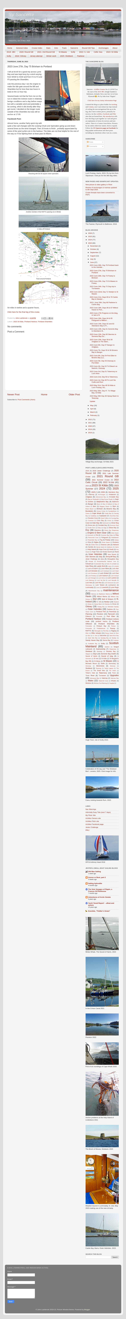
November (94, 246)
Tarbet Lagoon (108, 668)
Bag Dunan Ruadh (107, 499)
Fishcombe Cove (93, 537)
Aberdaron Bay (113, 492)
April (92, 409)
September (94, 252)
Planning (89, 614)
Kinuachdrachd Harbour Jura (106, 561)
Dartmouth (105, 523)
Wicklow (88, 683)
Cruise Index (37, 48)
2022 (90, 419)
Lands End (101, 566)
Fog (101, 540)
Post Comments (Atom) (26, 400)
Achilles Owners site (93, 818)
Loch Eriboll (104, 573)
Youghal (111, 683)
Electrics (97, 530)
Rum (117, 633)
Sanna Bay (106, 640)
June (92, 262)
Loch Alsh (115, 568)
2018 (90, 433)
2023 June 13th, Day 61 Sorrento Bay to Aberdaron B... (104, 330)
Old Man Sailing (94, 871)
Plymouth (111, 614)
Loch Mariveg (90, 580)
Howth (111, 549)
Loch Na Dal (101, 580)
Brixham (100, 509)
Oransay (107, 604)
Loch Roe (98, 583)
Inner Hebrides (95, 554)
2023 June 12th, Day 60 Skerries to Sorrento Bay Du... (103, 335)
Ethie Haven (115, 533)
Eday (99, 527)
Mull (95, 599)
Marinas (93, 594)
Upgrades (114, 675)
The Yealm (112, 670)
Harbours (109, 547)
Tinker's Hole (90, 673)
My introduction (108, 116)
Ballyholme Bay (103, 502)
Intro (56, 48)
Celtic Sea (98, 52)
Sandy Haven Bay (92, 640)
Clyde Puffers (105, 518)
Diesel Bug (115, 523)
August (93, 256)
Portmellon (89, 626)
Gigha (96, 542)
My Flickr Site (91, 815)
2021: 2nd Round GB (46, 52)
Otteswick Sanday (113, 606)
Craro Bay (100, 520)
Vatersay (105, 678)
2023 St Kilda (18, 322)
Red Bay (105, 631)
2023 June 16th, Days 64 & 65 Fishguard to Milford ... (101, 319)
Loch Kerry (101, 578)
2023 (90, 243)
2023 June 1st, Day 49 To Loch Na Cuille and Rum (103, 381)
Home (9, 48)
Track (64, 48)
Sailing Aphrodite (95, 883)
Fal (97, 535)
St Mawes (63, 52)
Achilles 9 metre (99, 89)
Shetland (89, 651)
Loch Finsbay (92, 575)
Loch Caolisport (104, 571)
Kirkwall (88, 564)
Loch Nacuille (112, 580)
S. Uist (95, 635)
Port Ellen (111, 616)
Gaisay (116, 540)
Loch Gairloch (103, 576)
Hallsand (116, 545)
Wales (90, 680)
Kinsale (91, 561)
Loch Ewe (115, 573)
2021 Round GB (108, 476)
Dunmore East (114, 525)
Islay (100, 557)
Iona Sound (112, 554)
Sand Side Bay (92, 638)
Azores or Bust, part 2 (97, 877)
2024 (90, 240)
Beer (94, 506)
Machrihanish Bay (94, 590)
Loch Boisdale (92, 571)
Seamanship (100, 649)
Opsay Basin (98, 604)
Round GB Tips (88, 48)
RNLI (87, 633)
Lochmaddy (89, 587)
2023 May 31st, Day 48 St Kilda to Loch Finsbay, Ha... (102, 386)
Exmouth (90, 535)
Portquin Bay (101, 626)
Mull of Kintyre (107, 599)
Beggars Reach (104, 506)
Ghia (89, 542)
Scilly (73, 52)
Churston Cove (93, 518)
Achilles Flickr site (92, 821)
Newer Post (13, 394)
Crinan (109, 520)
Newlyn (107, 602)
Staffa (103, 663)
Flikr (114, 114)
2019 (90, 429)
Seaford (107, 647)
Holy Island (92, 549)
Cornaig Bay (115, 518)
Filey (117, 535)
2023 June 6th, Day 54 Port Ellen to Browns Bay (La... (103, 357)
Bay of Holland (107, 504)
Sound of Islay (107, 656)
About (114, 48)
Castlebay (94, 516)
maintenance (111, 590)
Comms (91, 107)
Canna (88, 513)
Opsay (90, 604)
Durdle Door (91, 527)
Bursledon (89, 511)
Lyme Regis (115, 587)
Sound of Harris (91, 656)
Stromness (100, 666)
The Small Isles (99, 670)
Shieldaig (99, 651)
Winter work (51, 56)
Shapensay (112, 649)
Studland (89, 668)
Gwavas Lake (105, 545)
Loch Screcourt (108, 582)
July (92, 259)
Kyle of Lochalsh (112, 564)
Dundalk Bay (102, 525)
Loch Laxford (111, 578)
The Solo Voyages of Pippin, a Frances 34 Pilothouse (100, 890)
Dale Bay (95, 523)
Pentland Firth (101, 612)
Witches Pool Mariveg (100, 683)
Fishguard (104, 537)
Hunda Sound (107, 552)
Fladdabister (115, 537)
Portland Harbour (30, 322)
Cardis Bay (108, 513)
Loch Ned (89, 583)
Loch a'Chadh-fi (93, 568)
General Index (22, 48)
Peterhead (112, 612)
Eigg (104, 527)
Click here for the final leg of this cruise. (24, 312)
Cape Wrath (96, 513)
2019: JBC (11, 52)
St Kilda (104, 658)
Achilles (99, 114)
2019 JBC (101, 92)
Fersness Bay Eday (107, 535)
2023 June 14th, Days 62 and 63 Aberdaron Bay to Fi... (102, 325)
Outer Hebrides (95, 609)
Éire (87, 530)
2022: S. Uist (84, 52)
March (92, 412)
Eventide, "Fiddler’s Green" (99, 911)
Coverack (91, 520)
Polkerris (88, 616)
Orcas (114, 604)
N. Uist (99, 602)
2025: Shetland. (66, 56)
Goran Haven (106, 542)
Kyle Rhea (89, 566)
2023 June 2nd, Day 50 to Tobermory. (104, 377)
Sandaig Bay (105, 638)
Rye (89, 635)
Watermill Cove (103, 681)
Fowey (107, 540)
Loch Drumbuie (92, 573)
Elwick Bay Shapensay (111, 530)
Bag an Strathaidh (93, 499)
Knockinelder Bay (99, 564)
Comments (92, 146)
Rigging (113, 631)
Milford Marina (102, 596)
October (93, 249)
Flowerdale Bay (92, 540)
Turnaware (102, 675)
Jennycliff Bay (110, 557)
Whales (113, 681)
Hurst (117, 552)
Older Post (74, 394)
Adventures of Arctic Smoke (99, 897)
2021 (90, 423)
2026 (90, 233)
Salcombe (103, 635)
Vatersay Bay (115, 678)
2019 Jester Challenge (101, 471)
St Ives (96, 658)
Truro (114, 673)
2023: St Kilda (112, 52)
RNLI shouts (96, 633)
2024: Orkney (20, 56)
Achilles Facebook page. (95, 824)
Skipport (88, 654)
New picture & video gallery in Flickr (99, 185)
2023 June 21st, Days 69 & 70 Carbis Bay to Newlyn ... (104, 298)
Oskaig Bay (101, 606)
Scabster (116, 640)
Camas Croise (101, 511)
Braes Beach (90, 509)
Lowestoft (104, 587)
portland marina (101, 621)
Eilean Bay (112, 528)
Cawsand (102, 516)
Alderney (91, 494)
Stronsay (112, 666)
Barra (98, 504)
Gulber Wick (94, 544)
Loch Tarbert (99, 585)
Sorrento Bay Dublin (108, 654)
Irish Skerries (91, 557)
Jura (102, 559)
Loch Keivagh (92, 578)
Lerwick (116, 566)
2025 (90, 236)
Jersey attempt (36, 56)
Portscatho (89, 628)
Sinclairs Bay (111, 651)
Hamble (90, 547)
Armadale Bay (114, 497)
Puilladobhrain (101, 628)
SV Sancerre (21, 14)
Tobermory (103, 673)
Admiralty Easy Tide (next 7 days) (98, 812)
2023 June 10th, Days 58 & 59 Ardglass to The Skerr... (101, 341)
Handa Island (100, 547)
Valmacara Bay (94, 678)
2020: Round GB (26, 52)
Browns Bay (111, 509)
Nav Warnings (91, 809)
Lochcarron (112, 585)
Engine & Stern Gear (97, 533)
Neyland (116, 602)
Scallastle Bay (92, 643)
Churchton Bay (114, 516)
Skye (95, 654)
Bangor (90, 504)
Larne (109, 566)
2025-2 (94, 492)
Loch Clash (115, 571)
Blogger (87, 1309)
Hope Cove (103, 549)
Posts (90, 142)
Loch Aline (105, 568)
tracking (114, 104)
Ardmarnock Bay (101, 497)
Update (92, 401)
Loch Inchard (115, 575)
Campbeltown (112, 511)
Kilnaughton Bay (113, 559)
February (93, 415)
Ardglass (89, 497)
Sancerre (74, 48)
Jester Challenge (91, 559)
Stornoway (112, 663)
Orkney (89, 606)
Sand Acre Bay (114, 635)
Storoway (88, 666)
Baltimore (115, 502)
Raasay (112, 628)
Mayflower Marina (104, 594)
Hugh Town (96, 552)
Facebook (106, 114)
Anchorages (103, 48)
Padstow (80, 56)
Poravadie (99, 616)
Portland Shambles (45, 322)
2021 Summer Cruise (101, 480)
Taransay (98, 668)
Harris (117, 547)
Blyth (114, 506)
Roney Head (109, 633)
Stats (48, 48)
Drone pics (91, 525)
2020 (90, 426)
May (92, 405)
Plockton (100, 614)
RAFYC (88, 631)
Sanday (114, 638)
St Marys (97, 661)
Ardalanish (112, 494)
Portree (113, 626)
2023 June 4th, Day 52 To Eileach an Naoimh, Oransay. (103, 367)
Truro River (90, 675)
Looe (97, 587)
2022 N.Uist (108, 482)
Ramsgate (97, 631)
